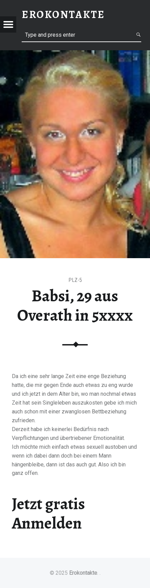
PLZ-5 (75, 280)
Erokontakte (83, 573)
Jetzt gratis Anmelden (48, 513)
